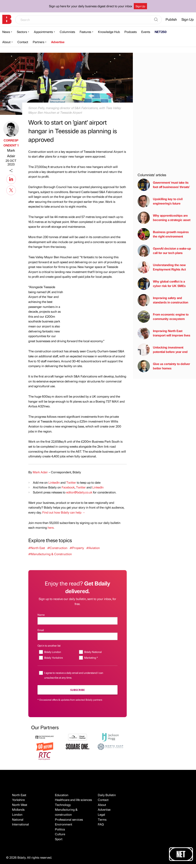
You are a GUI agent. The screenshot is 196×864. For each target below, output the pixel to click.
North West (19, 805)
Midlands (18, 809)
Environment (63, 824)
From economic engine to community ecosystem (163, 317)
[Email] (78, 636)
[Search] (156, 19)
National (17, 819)
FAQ (101, 824)
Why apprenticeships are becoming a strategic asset (164, 218)
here (51, 527)
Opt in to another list (49, 645)
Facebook (68, 487)
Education (61, 795)
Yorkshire (18, 800)
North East (19, 795)
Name (41, 614)
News (6, 32)
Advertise (58, 42)
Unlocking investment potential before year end (163, 350)
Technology (63, 805)
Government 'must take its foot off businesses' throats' (164, 185)
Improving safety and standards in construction (163, 300)
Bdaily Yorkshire (53, 657)
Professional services (69, 819)
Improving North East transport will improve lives (164, 333)
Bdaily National (93, 652)
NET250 (161, 32)
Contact (22, 42)
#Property (77, 548)
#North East (36, 548)
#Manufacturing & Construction (50, 554)
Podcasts (130, 32)
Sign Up (140, 6)
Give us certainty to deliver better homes (164, 366)
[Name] (78, 621)
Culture (60, 834)
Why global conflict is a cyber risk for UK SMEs (162, 284)
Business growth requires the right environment (163, 234)
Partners (38, 42)
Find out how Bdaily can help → (63, 512)
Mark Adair (11, 153)
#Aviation (93, 548)
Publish (171, 19)
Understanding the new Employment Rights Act (162, 267)
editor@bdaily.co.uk (79, 492)
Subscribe (77, 690)
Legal (101, 814)
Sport (58, 839)
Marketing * (91, 657)
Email (41, 630)
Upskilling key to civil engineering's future (160, 201)
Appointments (43, 32)
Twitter (71, 482)
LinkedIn (54, 482)
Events (145, 32)
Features (85, 32)
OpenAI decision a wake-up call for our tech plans (164, 251)
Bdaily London (52, 652)
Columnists (67, 32)
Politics (60, 829)
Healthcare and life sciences (73, 800)
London (17, 814)
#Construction (57, 548)
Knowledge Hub (109, 32)
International (20, 824)
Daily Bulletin (107, 795)
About (6, 42)
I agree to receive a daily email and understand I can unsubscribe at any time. (73, 675)
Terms (102, 819)
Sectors (22, 32)
